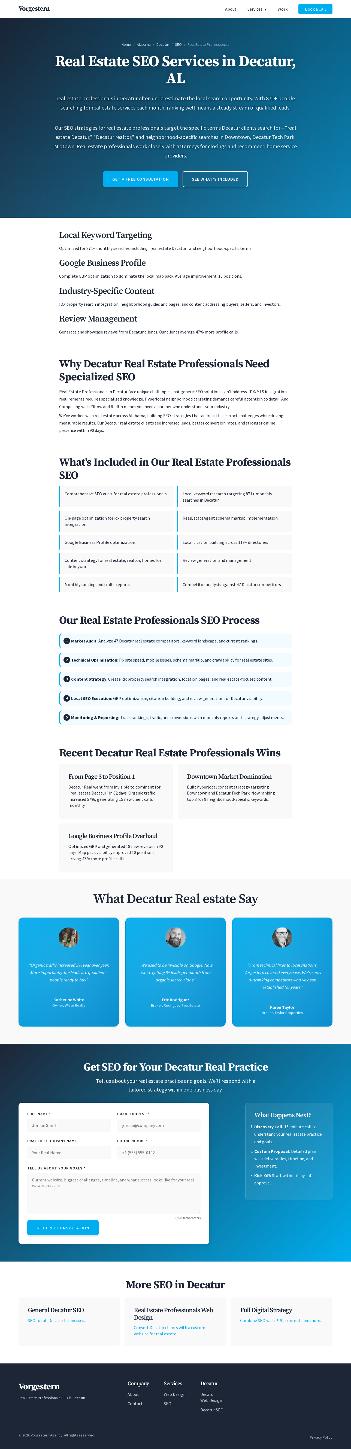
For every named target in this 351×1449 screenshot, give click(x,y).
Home (126, 44)
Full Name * (39, 1113)
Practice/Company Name (52, 1140)
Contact (135, 1403)
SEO (178, 44)
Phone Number (132, 1140)
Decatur (162, 44)
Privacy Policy (321, 1437)
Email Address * (133, 1113)
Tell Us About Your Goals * (56, 1168)
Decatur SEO (211, 1409)
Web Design (175, 1394)
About (231, 9)
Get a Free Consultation (140, 179)
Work (283, 9)
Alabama (144, 44)
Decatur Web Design (211, 1397)
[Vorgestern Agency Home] (34, 9)
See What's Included (215, 179)
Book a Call (315, 9)
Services (254, 9)
